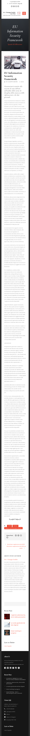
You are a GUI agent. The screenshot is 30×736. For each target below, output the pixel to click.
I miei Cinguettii (7, 646)
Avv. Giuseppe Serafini (12, 81)
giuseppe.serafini (15, 1)
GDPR (9, 526)
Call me (8, 714)
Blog (22, 81)
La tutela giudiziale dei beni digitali (15, 686)
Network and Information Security (13, 528)
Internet (15, 526)
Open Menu (24, 13)
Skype (19, 3)
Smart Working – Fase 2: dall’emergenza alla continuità (14, 692)
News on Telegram (11, 717)
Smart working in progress (13, 689)
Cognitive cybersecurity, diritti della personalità (15, 683)
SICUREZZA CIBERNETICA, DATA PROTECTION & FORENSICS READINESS (16, 679)
